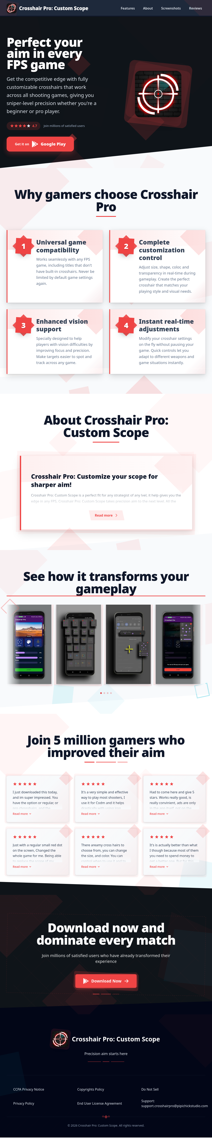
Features (128, 8)
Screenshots (171, 8)
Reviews (195, 8)
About (148, 8)
